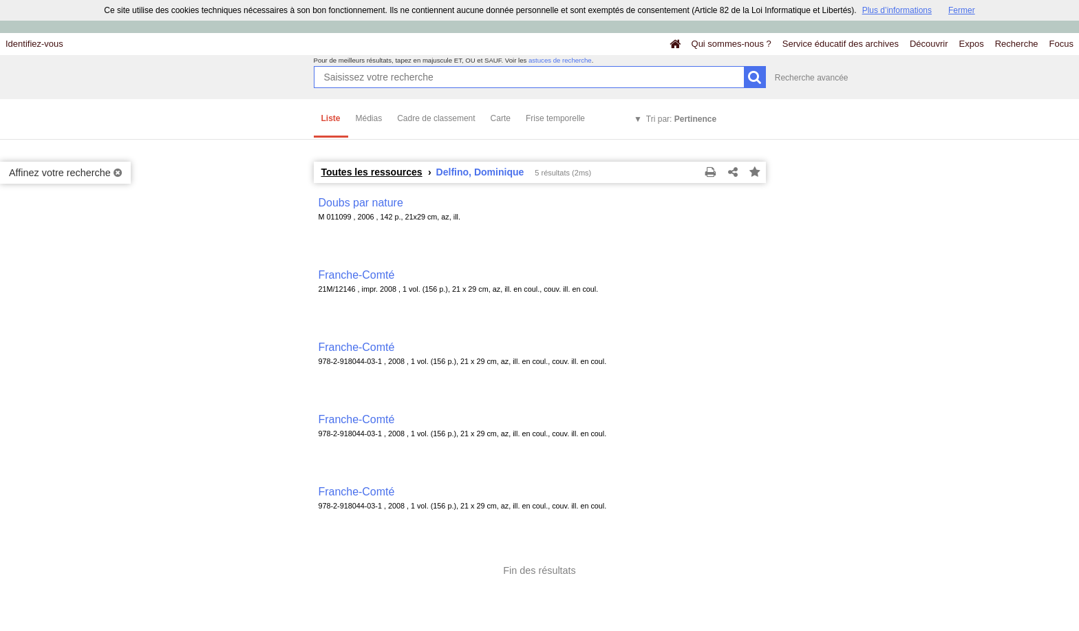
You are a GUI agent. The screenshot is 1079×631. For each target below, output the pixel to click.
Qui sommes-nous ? (731, 44)
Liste (331, 118)
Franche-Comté (357, 275)
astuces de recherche (560, 60)
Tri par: (681, 119)
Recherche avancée (811, 78)
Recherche (1016, 44)
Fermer (961, 10)
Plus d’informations (897, 10)
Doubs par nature (361, 202)
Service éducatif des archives (840, 44)
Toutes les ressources (372, 172)
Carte (501, 118)
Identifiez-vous (34, 44)
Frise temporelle (555, 118)
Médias (369, 118)
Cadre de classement (436, 118)
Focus (1061, 44)
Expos (971, 44)
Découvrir (929, 44)
